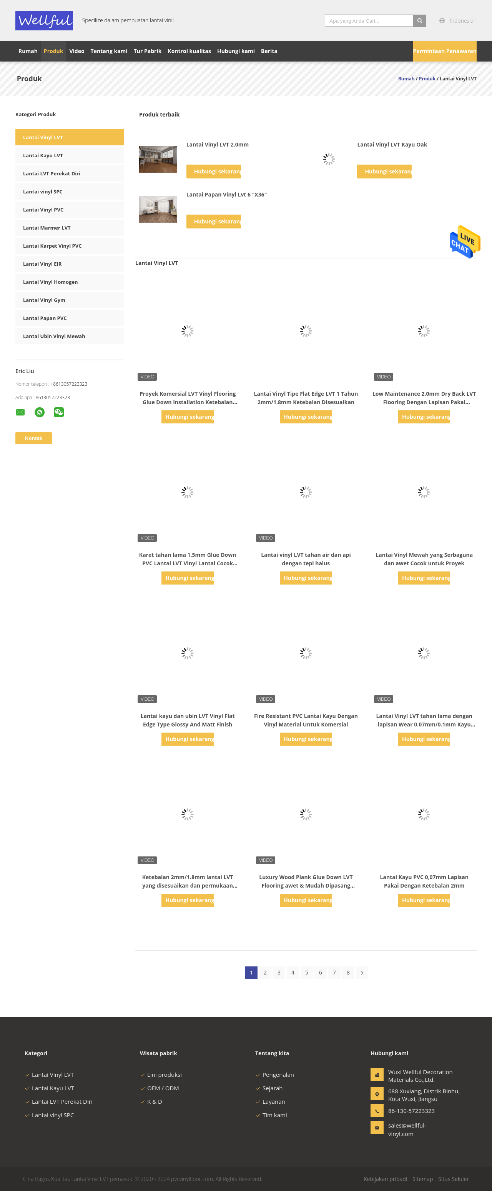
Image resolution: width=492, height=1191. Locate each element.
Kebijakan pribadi (385, 1179)
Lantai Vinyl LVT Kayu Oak (392, 144)
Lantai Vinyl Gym (44, 300)
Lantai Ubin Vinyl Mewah (54, 336)
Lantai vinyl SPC (43, 191)
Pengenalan (274, 1074)
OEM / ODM (159, 1088)
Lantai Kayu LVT (43, 155)
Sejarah (269, 1088)
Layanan (270, 1101)
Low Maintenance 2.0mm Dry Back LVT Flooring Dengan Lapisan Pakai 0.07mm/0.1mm (424, 402)
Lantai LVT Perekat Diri (51, 173)
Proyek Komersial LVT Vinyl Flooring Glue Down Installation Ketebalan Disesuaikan (188, 402)
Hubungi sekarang (217, 171)
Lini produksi (161, 1074)
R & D (151, 1101)
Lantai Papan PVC (45, 318)
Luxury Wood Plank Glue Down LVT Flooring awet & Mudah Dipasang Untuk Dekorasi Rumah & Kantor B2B (306, 885)
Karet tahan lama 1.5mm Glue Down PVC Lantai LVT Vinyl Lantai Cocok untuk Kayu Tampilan (187, 563)
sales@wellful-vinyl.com (407, 1129)
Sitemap (422, 1179)
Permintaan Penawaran (445, 51)
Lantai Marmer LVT (47, 227)
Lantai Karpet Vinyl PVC (52, 245)
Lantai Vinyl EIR (42, 263)
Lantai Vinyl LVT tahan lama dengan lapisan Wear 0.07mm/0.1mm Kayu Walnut (424, 724)
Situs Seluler (453, 1179)
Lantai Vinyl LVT (43, 137)
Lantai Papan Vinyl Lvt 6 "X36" (226, 194)
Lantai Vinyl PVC (43, 209)
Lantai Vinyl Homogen (50, 281)
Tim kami (271, 1115)
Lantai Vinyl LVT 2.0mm (217, 144)
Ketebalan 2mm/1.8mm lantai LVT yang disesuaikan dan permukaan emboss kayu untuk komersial (187, 885)
